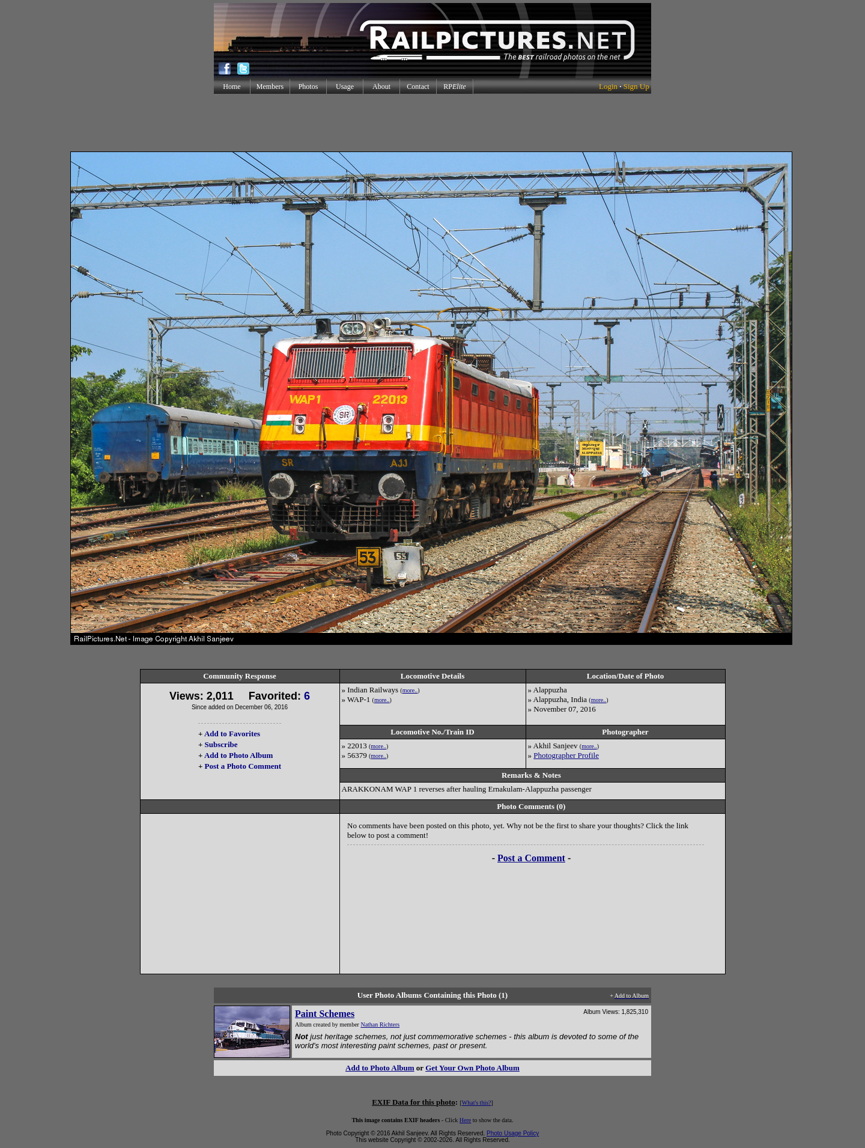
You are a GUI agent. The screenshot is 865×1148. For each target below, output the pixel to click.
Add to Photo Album (238, 755)
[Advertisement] (432, 123)
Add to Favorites (232, 733)
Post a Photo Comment (243, 766)
